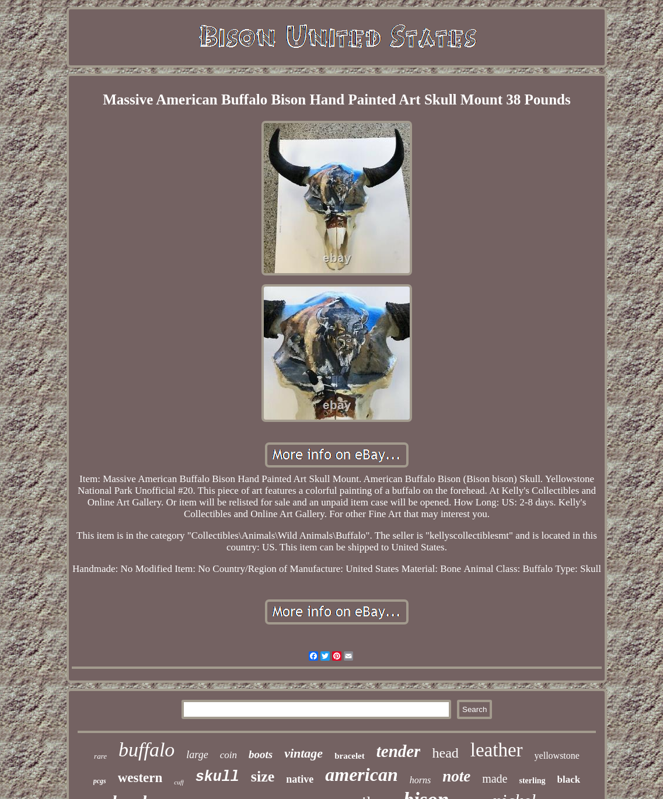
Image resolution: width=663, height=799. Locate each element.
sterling (532, 780)
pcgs (99, 781)
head (445, 752)
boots (261, 754)
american (361, 774)
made (494, 778)
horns (420, 780)
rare (100, 756)
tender (398, 751)
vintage (303, 753)
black (569, 779)
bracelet (349, 755)
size (262, 776)
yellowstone (557, 755)
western (140, 777)
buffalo (146, 749)
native (299, 779)
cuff (179, 782)
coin (228, 754)
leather (496, 749)
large (197, 754)
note (456, 776)
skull (217, 777)
